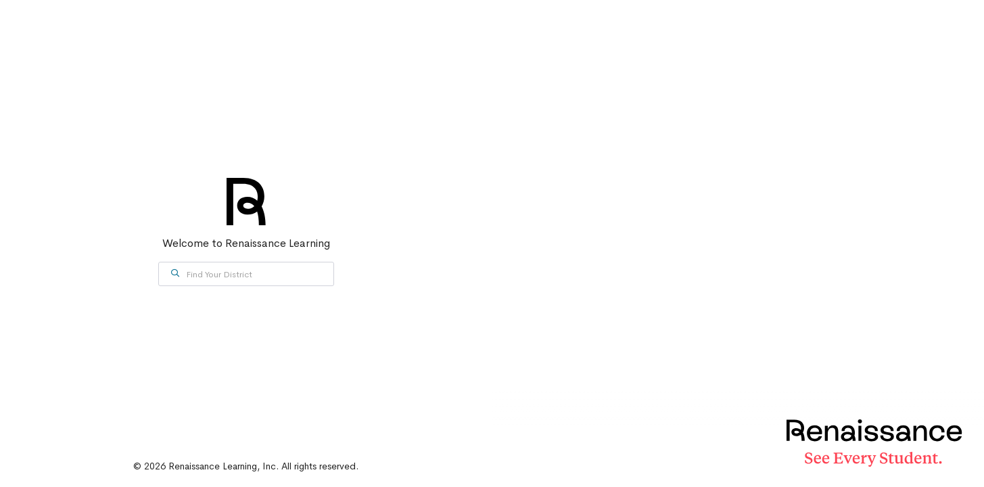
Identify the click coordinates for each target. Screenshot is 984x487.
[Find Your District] (246, 274)
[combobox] (246, 274)
